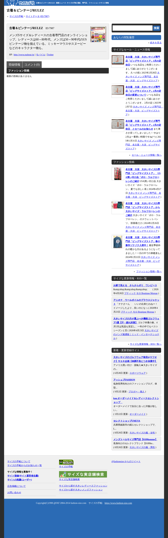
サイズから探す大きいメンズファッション (81, 490)
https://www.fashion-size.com (118, 503)
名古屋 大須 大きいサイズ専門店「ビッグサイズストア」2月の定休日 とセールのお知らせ (143, 125)
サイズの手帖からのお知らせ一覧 (24, 465)
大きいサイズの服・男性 (142, 447)
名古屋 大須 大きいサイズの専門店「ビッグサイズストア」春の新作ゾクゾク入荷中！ (143, 241)
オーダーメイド (138, 414)
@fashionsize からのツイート (126, 461)
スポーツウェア (138, 373)
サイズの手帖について (18, 461)
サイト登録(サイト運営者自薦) (23, 476)
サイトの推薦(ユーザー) (19, 479)
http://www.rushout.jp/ (24, 54)
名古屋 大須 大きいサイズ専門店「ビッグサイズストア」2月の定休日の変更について (143, 91)
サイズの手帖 (16, 16)
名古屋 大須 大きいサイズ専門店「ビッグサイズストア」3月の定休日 (143, 61)
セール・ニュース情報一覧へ (147, 155)
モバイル (40, 54)
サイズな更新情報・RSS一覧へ (146, 344)
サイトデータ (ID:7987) (37, 16)
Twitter (50, 54)
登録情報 (14, 64)
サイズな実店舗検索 (69, 479)
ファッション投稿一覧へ (149, 271)
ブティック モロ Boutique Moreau (141, 293)
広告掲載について (16, 486)
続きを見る (156, 42)
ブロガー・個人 (136, 391)
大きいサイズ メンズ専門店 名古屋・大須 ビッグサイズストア (143, 77)
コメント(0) (32, 64)
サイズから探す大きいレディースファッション (83, 486)
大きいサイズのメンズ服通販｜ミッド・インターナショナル (136, 334)
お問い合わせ (14, 492)
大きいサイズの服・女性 (142, 432)
